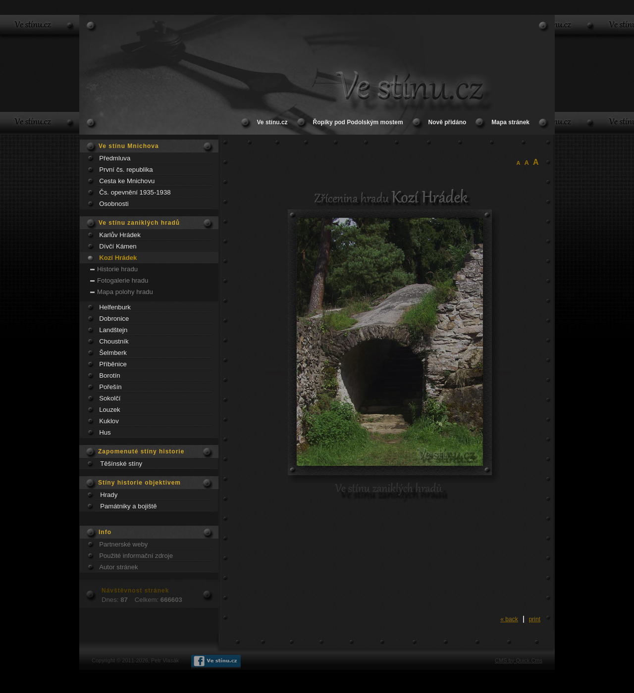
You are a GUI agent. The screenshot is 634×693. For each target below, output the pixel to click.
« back (509, 619)
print (534, 619)
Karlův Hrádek (120, 235)
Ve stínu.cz (272, 122)
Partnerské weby (123, 544)
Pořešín (110, 387)
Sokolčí (109, 398)
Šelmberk (113, 352)
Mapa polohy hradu (125, 292)
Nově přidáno (447, 122)
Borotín (109, 375)
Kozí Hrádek (118, 257)
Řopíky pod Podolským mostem (358, 122)
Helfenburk (115, 307)
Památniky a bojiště (128, 506)
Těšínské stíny (121, 463)
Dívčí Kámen (118, 246)
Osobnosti (113, 203)
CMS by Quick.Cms (518, 660)
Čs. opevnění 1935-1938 (134, 192)
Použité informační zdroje (136, 555)
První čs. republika (126, 169)
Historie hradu (117, 269)
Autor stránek (118, 567)
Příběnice (113, 364)
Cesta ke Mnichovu (127, 181)
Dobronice (114, 318)
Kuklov (109, 421)
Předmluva (114, 158)
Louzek (109, 409)
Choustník (113, 341)
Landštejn (113, 330)
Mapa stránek (510, 122)
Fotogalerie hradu (122, 280)
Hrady (108, 494)
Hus (104, 432)
